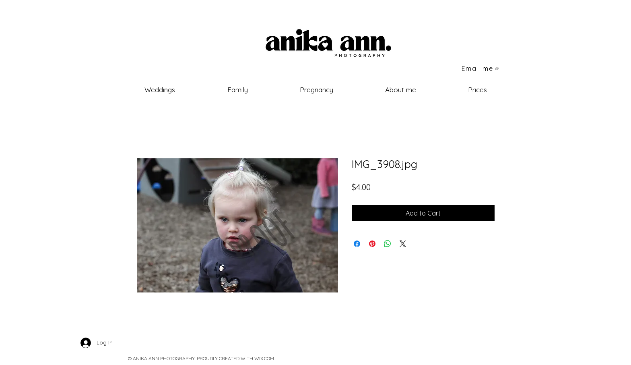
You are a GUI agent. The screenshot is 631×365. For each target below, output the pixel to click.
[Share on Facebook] (357, 244)
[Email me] (480, 68)
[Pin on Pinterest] (372, 244)
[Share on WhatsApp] (387, 244)
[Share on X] (403, 244)
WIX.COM (264, 358)
